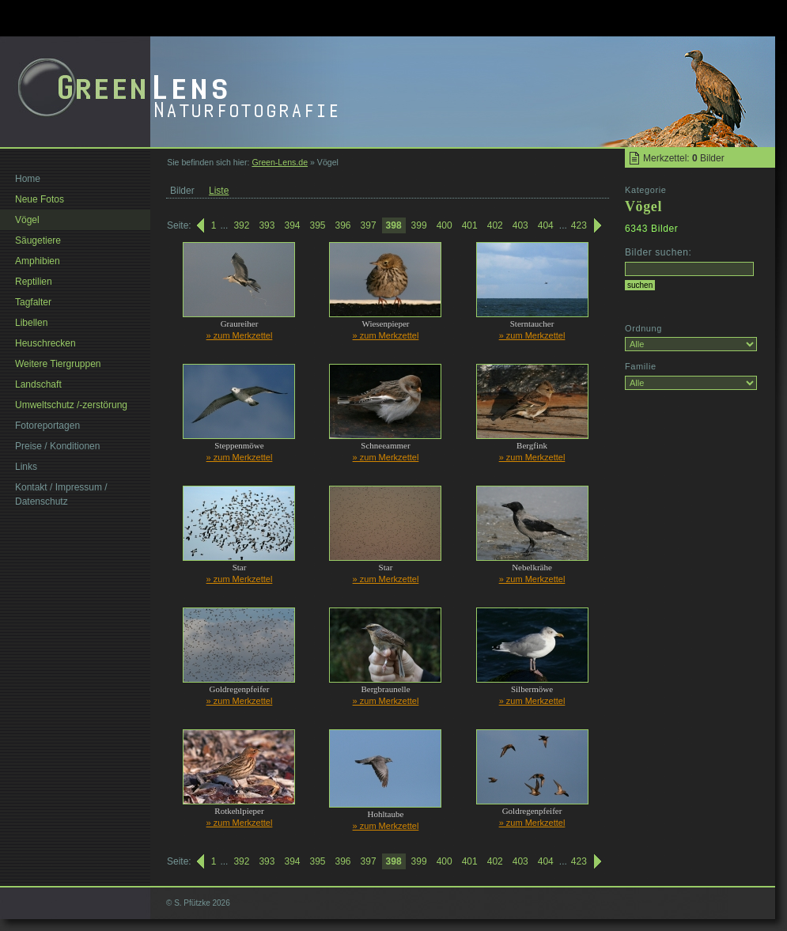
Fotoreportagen (47, 425)
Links (26, 466)
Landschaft (38, 384)
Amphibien (37, 261)
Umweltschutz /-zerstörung (71, 405)
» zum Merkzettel (239, 335)
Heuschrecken (45, 343)
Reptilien (33, 281)
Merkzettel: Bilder (684, 158)
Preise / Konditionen (57, 446)
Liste (219, 190)
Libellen (31, 322)
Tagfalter (33, 302)
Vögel (27, 219)
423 (579, 225)
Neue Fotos (39, 199)
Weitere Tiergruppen (58, 363)
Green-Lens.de (280, 162)
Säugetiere (38, 240)
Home (27, 178)
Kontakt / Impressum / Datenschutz (61, 494)
